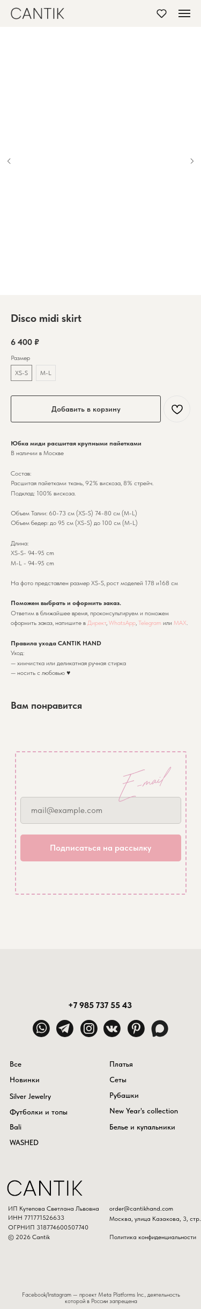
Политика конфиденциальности (152, 1237)
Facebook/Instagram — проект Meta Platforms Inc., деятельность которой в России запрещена (101, 1298)
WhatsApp (122, 623)
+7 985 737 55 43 (100, 1004)
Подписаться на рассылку (100, 848)
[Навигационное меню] (184, 13)
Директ (96, 623)
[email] (100, 810)
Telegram (149, 623)
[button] (162, 13)
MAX (180, 623)
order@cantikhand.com (141, 1208)
